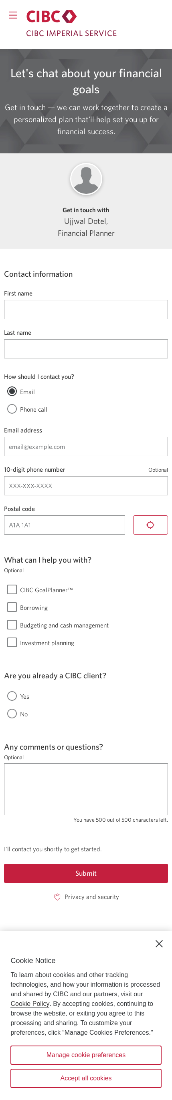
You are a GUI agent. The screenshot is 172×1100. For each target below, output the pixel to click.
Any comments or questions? (53, 747)
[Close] (159, 944)
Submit (86, 873)
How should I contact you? (39, 376)
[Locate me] (150, 525)
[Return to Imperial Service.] (51, 16)
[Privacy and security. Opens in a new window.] (86, 897)
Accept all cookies (85, 1078)
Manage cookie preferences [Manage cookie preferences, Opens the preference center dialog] (86, 1055)
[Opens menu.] (13, 15)
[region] (86, 1015)
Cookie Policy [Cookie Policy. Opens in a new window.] (29, 1003)
